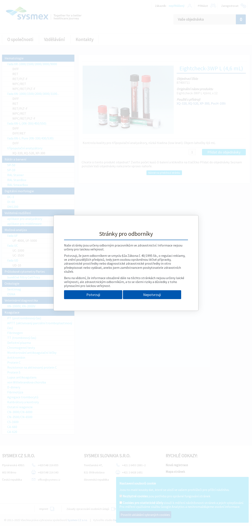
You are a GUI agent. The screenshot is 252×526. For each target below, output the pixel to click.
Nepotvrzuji (152, 294)
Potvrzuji (93, 294)
